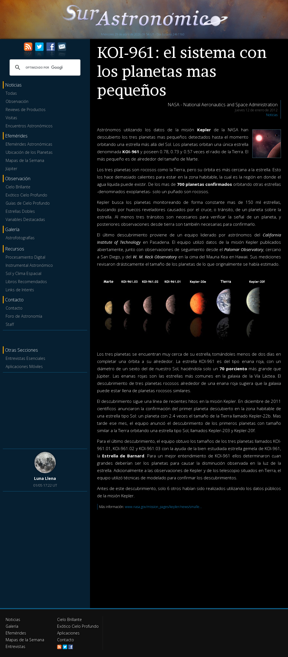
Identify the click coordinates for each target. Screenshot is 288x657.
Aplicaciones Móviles (24, 366)
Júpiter (11, 168)
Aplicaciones (68, 633)
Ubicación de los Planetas (29, 152)
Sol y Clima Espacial (23, 273)
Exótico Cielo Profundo (26, 195)
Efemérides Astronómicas (29, 144)
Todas (11, 93)
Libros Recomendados (26, 281)
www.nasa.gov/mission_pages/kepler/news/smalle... (163, 506)
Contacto (14, 308)
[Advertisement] (45, 409)
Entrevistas (15, 646)
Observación (17, 101)
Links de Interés (20, 289)
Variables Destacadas (25, 219)
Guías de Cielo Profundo (28, 203)
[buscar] (44, 67)
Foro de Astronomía (24, 316)
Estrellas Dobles (20, 211)
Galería (12, 626)
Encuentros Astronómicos (29, 125)
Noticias (272, 114)
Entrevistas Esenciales (25, 358)
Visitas (11, 117)
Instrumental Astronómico (29, 265)
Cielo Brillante (18, 186)
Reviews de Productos (26, 109)
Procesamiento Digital (25, 257)
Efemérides (16, 633)
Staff (10, 324)
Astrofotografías (20, 237)
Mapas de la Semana (25, 160)
